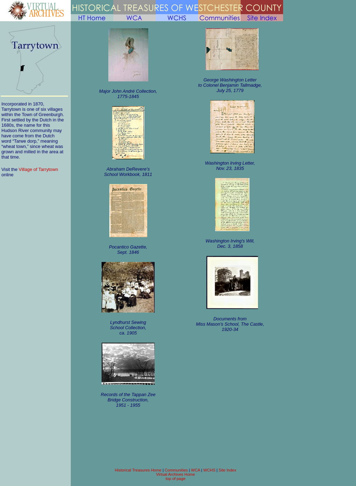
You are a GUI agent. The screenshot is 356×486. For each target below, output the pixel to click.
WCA (195, 470)
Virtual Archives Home (175, 474)
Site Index (227, 470)
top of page (175, 478)
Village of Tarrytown (38, 169)
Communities (176, 470)
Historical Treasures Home (138, 470)
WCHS (209, 470)
